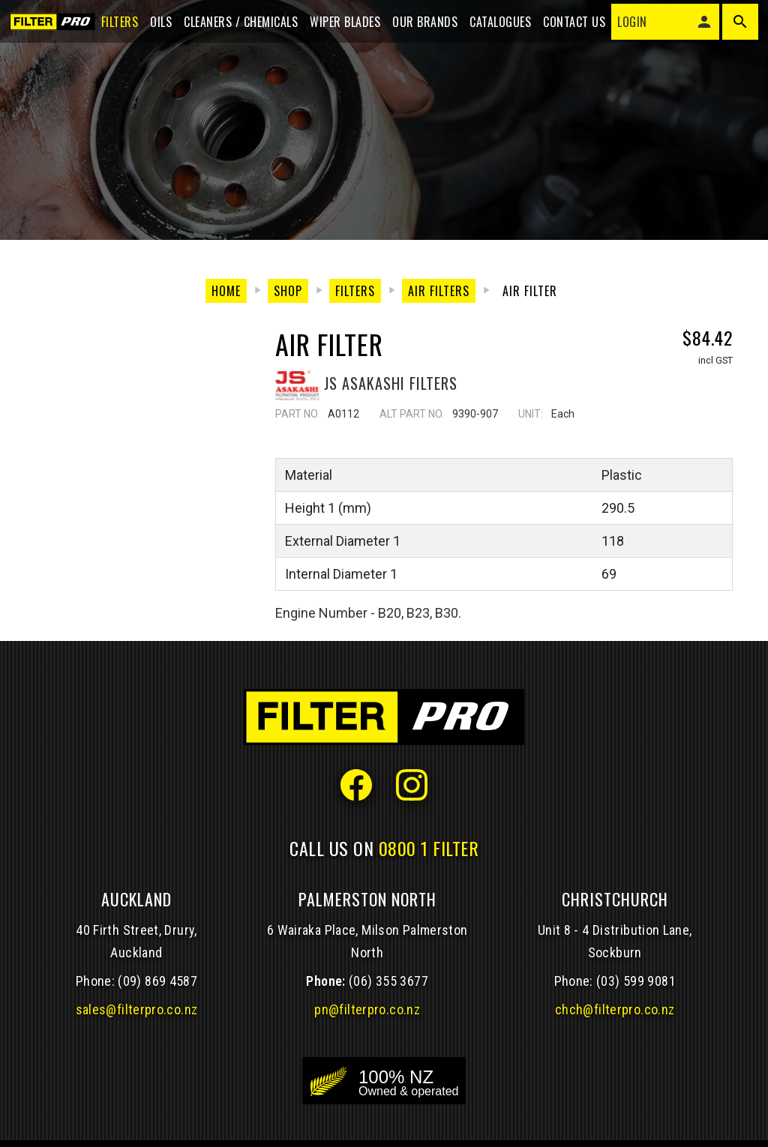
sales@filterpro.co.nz (137, 1009)
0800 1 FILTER (429, 847)
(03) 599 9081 (636, 981)
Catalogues (495, 24)
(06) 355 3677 (388, 981)
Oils (156, 24)
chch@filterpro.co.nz (614, 1009)
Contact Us (569, 24)
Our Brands (420, 24)
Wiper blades (340, 24)
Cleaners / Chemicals (236, 24)
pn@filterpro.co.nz (367, 1009)
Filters (115, 24)
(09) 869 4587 (157, 981)
